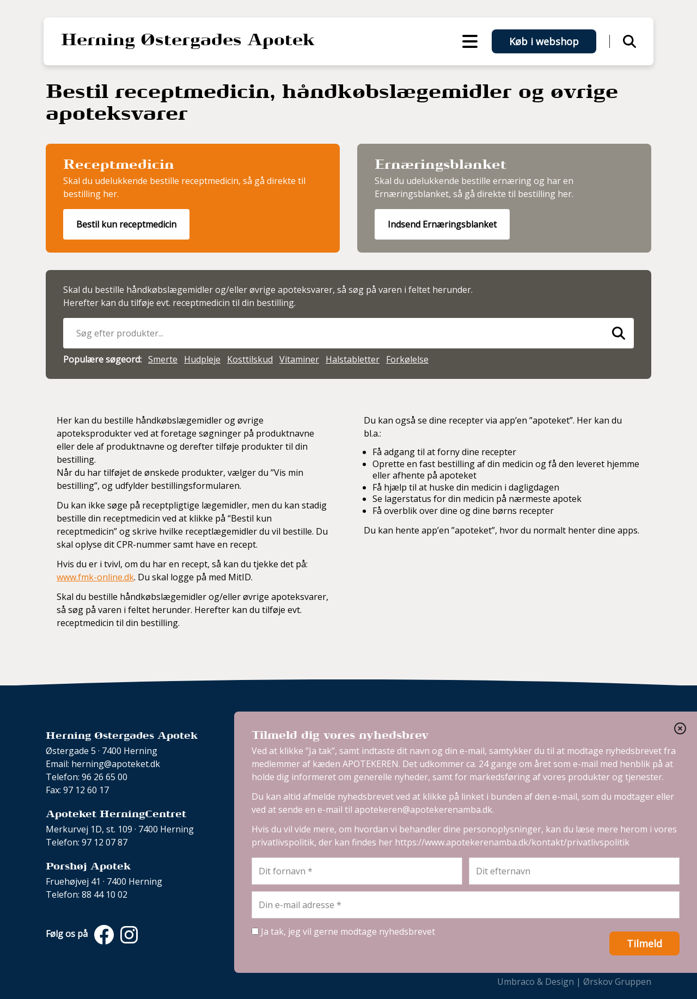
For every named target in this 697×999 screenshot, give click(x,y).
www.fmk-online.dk (95, 577)
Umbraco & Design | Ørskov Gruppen (574, 982)
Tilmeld (644, 943)
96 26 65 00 (104, 777)
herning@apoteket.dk (115, 764)
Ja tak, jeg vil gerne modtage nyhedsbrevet (343, 931)
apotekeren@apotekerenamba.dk (423, 810)
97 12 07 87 (104, 842)
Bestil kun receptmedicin (126, 224)
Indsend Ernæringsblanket (442, 224)
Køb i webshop (544, 41)
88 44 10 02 (104, 894)
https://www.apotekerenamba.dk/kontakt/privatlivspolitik (512, 842)
